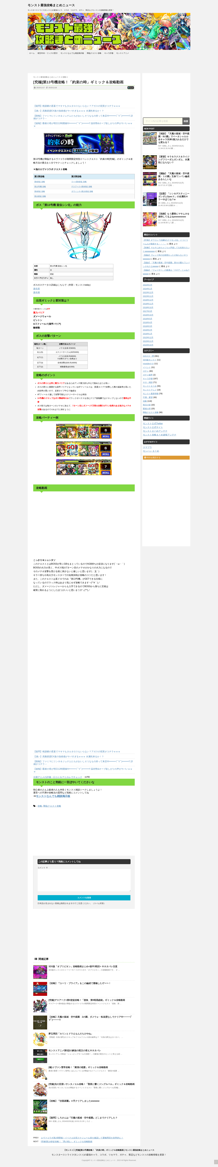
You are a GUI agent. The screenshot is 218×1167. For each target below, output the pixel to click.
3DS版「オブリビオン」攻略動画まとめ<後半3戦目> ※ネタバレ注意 (83, 966)
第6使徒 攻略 (39, 182)
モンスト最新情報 (150, 393)
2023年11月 (148, 296)
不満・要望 (148, 397)
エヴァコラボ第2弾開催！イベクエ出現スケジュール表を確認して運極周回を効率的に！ (82, 1138)
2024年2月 (147, 285)
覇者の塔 (147, 408)
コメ (130, 88)
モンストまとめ (150, 386)
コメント (43, 867)
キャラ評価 (108, 53)
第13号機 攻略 (40, 186)
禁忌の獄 (147, 405)
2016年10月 (148, 315)
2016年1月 (147, 334)
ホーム (32, 53)
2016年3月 (147, 326)
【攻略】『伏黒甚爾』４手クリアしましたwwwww (74, 1101)
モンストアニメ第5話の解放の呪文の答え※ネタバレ (75, 1050)
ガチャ (146, 371)
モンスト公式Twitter (153, 423)
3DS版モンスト (149, 360)
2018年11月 (148, 304)
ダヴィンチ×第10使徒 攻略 (82, 191)
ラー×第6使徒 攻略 (78, 182)
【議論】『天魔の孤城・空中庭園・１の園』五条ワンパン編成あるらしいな (173, 176)
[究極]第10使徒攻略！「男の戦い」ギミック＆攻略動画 (66, 1141)
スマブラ (147, 447)
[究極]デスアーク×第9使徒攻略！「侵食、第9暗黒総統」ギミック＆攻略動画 (87, 1000)
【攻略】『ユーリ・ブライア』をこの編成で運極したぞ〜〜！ (80, 983)
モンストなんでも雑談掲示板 (72, 53)
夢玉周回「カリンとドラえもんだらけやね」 (71, 1034)
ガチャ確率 (148, 375)
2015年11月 (148, 341)
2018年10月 (148, 307)
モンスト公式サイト (153, 427)
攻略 (40, 806)
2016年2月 (147, 330)
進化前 (36, 288)
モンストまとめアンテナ (155, 431)
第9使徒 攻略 (39, 191)
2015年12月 (148, 337)
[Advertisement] (109, 63)
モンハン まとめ (151, 451)
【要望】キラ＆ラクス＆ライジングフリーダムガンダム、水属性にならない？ (173, 159)
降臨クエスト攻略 (94, 53)
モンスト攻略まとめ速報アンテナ (159, 435)
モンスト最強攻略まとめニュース (51, 5)
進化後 (36, 292)
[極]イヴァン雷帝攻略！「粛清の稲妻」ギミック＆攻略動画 (78, 1067)
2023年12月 (148, 292)
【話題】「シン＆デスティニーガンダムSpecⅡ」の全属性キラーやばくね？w (173, 196)
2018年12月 (148, 300)
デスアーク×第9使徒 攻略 (81, 186)
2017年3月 (147, 311)
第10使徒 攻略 (40, 196)
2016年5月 (147, 319)
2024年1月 (147, 289)
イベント (147, 367)
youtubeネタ (148, 363)
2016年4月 (147, 322)
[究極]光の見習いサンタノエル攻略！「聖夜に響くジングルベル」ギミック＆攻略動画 (92, 1084)
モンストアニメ (122, 53)
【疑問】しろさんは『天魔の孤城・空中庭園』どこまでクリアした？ (83, 1118)
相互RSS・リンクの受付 (48, 53)
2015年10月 (148, 345)
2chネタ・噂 (148, 356)
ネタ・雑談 (148, 382)
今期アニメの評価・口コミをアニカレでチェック (57, 777)
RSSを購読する (152, 457)
